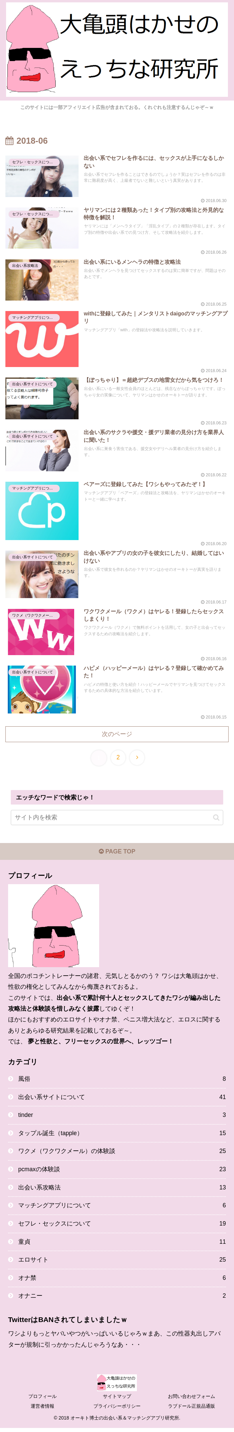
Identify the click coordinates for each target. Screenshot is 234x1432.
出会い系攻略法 (122, 1189)
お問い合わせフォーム (191, 1400)
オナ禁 (122, 1281)
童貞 (122, 1245)
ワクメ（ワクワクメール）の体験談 (122, 1153)
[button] (216, 817)
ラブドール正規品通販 (191, 1410)
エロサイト (122, 1263)
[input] (117, 817)
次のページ (117, 734)
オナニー (122, 1300)
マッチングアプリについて (122, 1208)
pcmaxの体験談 (122, 1171)
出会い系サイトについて (122, 1098)
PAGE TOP (117, 852)
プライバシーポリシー (117, 1410)
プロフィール (42, 1400)
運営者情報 (42, 1410)
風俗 (122, 1079)
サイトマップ (117, 1400)
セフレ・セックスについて (122, 1226)
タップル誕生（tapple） (122, 1134)
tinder (122, 1116)
